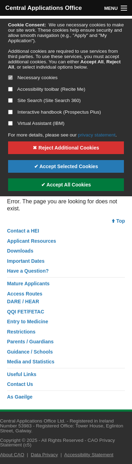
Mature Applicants (28, 283)
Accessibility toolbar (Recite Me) (46, 89)
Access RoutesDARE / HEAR (24, 297)
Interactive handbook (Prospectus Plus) (54, 112)
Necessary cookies (33, 77)
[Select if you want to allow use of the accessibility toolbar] (10, 89)
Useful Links (21, 374)
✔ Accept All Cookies (66, 184)
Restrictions (21, 332)
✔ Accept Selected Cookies (66, 166)
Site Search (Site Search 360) (44, 100)
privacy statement (96, 135)
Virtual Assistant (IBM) (36, 123)
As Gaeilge (19, 397)
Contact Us (20, 384)
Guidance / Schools (30, 352)
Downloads (20, 251)
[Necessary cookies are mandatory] (10, 77)
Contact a (23, 231)
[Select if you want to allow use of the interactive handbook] (10, 112)
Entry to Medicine (27, 321)
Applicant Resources (31, 241)
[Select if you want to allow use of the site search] (10, 100)
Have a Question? (28, 271)
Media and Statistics (31, 361)
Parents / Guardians (30, 341)
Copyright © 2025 (18, 440)
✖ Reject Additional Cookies (66, 148)
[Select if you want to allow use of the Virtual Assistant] (10, 123)
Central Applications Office (35, 8)
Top (118, 221)
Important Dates (26, 261)
